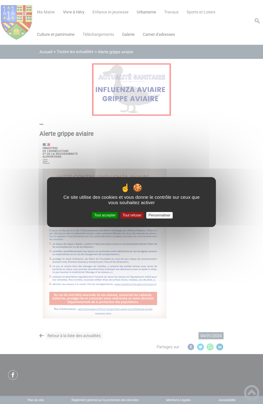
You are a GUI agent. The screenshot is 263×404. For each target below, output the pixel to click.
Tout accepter (105, 215)
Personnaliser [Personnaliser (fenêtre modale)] (159, 215)
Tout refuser (132, 215)
